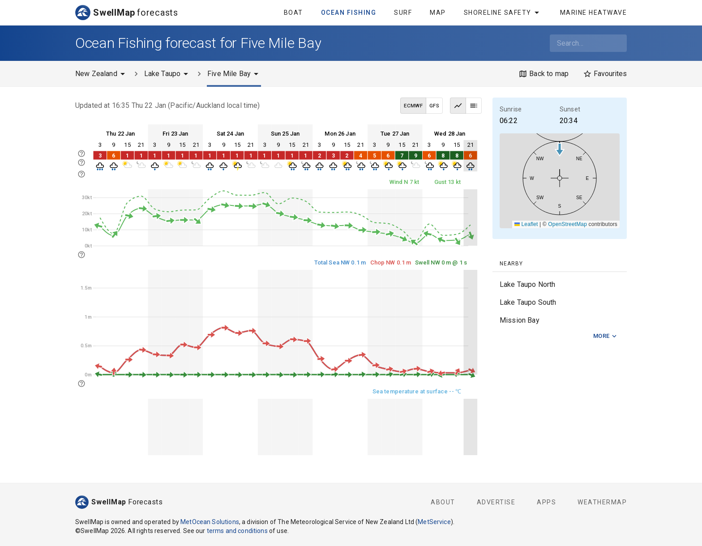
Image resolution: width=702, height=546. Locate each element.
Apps (546, 502)
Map (438, 12)
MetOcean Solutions (209, 521)
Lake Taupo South (528, 302)
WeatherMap (602, 502)
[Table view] (474, 106)
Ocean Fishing (349, 12)
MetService (434, 521)
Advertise (496, 502)
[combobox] (588, 43)
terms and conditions (237, 530)
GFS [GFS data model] (434, 105)
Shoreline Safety (503, 12)
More (605, 336)
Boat (293, 12)
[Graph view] (458, 106)
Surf (403, 12)
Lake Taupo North (527, 284)
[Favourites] (605, 73)
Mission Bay (519, 320)
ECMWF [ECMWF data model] (413, 105)
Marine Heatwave (593, 12)
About (443, 502)
